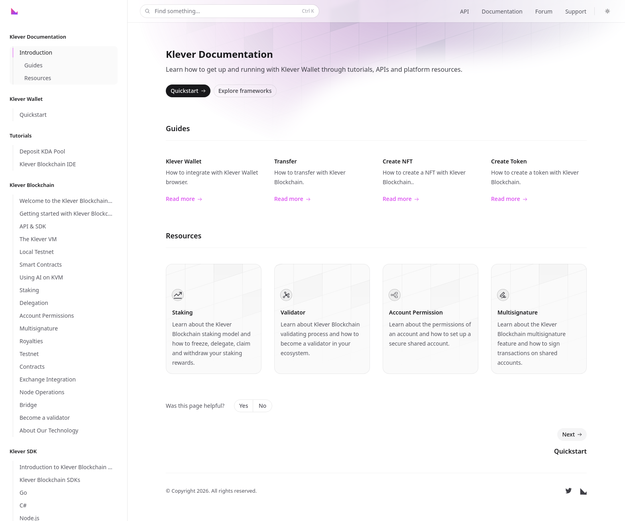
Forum (543, 11)
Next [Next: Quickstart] (573, 434)
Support (575, 11)
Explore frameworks (245, 90)
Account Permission (416, 312)
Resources (183, 235)
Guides (178, 128)
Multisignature (517, 312)
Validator (293, 312)
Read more (184, 199)
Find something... (228, 11)
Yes (243, 405)
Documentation (502, 11)
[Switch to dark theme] (607, 11)
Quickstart (189, 91)
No (262, 405)
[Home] (28, 11)
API (464, 11)
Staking (182, 312)
